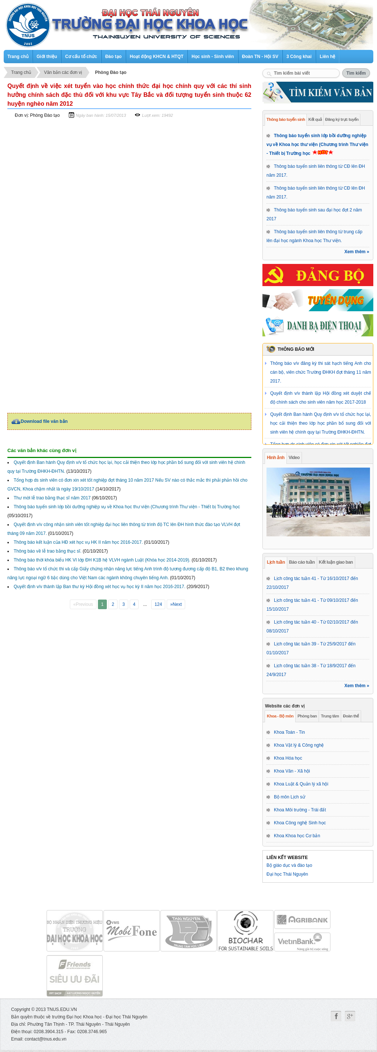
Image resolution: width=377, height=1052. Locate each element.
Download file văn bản (44, 421)
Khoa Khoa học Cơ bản (297, 835)
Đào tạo (113, 56)
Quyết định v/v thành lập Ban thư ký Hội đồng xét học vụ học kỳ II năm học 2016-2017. (100, 586)
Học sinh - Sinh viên (212, 56)
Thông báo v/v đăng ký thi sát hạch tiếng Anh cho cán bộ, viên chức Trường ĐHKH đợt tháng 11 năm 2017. (320, 372)
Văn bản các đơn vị (63, 72)
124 (158, 604)
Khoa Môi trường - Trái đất (300, 809)
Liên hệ (327, 56)
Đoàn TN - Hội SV (260, 56)
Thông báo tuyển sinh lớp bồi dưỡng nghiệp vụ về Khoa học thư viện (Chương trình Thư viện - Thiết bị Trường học (317, 144)
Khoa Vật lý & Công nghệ (299, 745)
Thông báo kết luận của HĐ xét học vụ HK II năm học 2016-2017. (78, 542)
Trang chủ (17, 56)
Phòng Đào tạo (110, 72)
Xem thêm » (356, 251)
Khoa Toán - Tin (289, 732)
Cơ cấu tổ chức (81, 56)
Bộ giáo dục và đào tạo (289, 865)
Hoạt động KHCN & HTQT (156, 56)
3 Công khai (299, 56)
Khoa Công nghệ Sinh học (300, 822)
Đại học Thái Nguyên (287, 874)
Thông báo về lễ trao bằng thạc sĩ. (47, 551)
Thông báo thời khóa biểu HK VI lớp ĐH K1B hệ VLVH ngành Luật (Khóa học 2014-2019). (102, 560)
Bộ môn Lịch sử (289, 797)
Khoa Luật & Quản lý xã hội (301, 784)
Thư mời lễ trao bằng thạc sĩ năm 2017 (52, 497)
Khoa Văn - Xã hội (292, 771)
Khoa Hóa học (288, 758)
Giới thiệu (47, 56)
